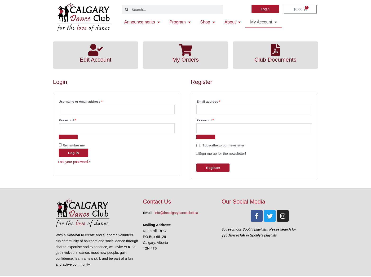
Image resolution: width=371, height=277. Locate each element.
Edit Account (96, 59)
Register (213, 168)
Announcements (142, 22)
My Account (263, 22)
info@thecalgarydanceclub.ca (178, 214)
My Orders (185, 59)
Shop (207, 22)
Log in (73, 153)
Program (180, 22)
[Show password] (68, 137)
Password (74, 120)
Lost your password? (74, 162)
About (233, 22)
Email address (215, 100)
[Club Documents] (275, 50)
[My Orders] (185, 50)
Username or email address (87, 100)
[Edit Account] (96, 50)
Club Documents (275, 59)
